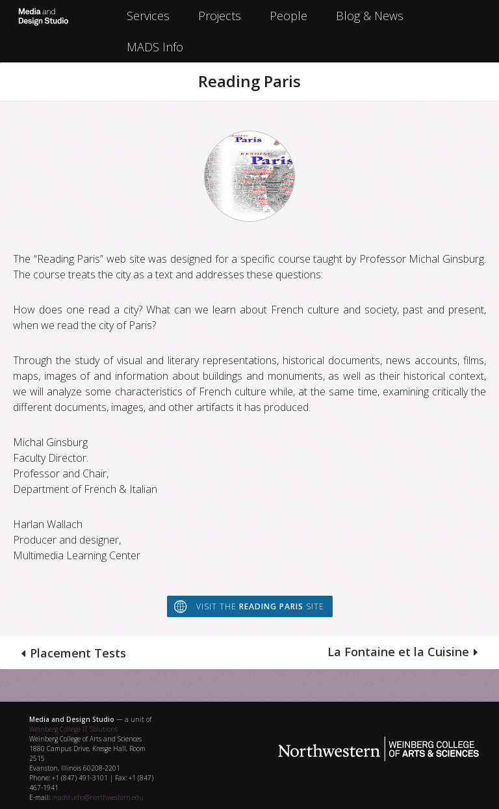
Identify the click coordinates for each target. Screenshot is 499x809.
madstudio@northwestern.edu (98, 797)
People (288, 15)
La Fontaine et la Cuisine (398, 651)
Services (148, 15)
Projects (219, 15)
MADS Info (155, 47)
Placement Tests (78, 653)
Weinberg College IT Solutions (73, 729)
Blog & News (369, 15)
